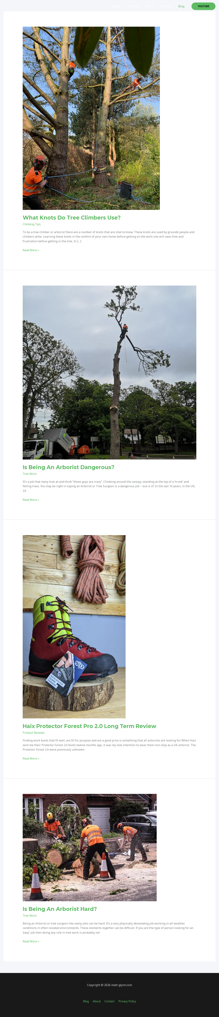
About (153, 6)
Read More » (31, 250)
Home (123, 6)
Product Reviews (34, 733)
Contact (168, 6)
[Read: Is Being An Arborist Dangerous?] (109, 372)
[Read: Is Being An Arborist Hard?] (90, 847)
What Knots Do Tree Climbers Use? (72, 217)
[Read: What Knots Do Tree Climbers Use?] (91, 118)
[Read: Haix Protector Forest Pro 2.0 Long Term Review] (74, 626)
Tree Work (30, 474)
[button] (203, 6)
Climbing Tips (32, 224)
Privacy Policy (126, 1001)
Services (138, 6)
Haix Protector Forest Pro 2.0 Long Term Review (89, 726)
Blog (182, 6)
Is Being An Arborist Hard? (60, 909)
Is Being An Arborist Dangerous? (69, 467)
